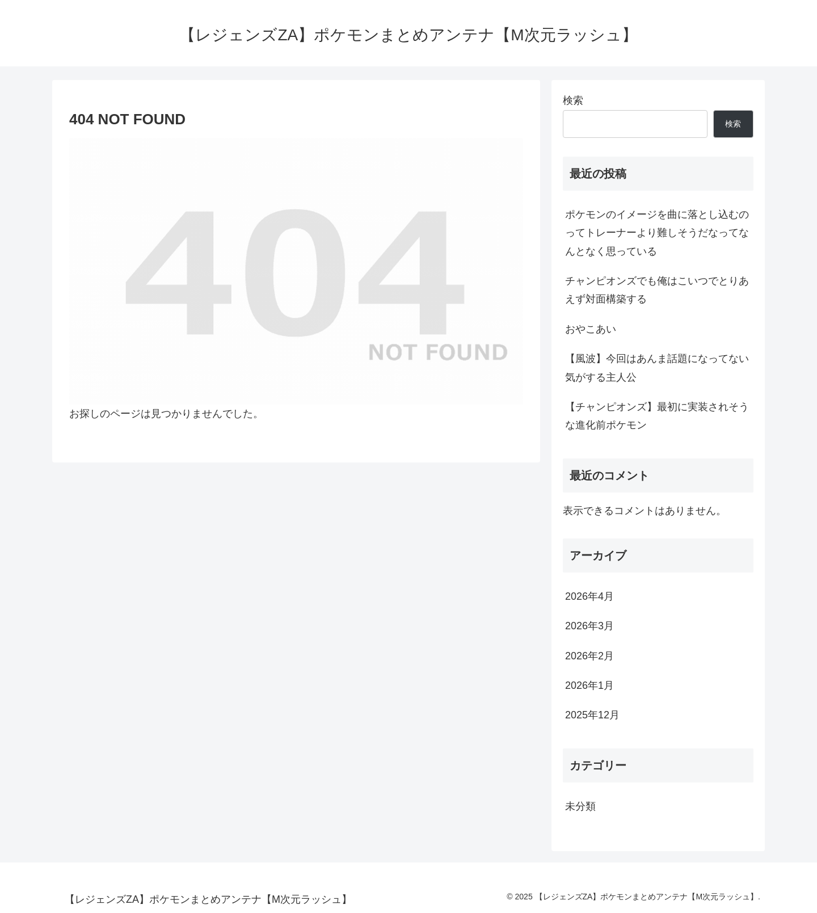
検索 (573, 100)
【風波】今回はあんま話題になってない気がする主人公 (657, 367)
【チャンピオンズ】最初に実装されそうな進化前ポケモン (657, 416)
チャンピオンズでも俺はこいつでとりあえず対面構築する (657, 290)
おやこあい (590, 329)
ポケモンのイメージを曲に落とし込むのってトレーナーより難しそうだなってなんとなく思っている (657, 233)
